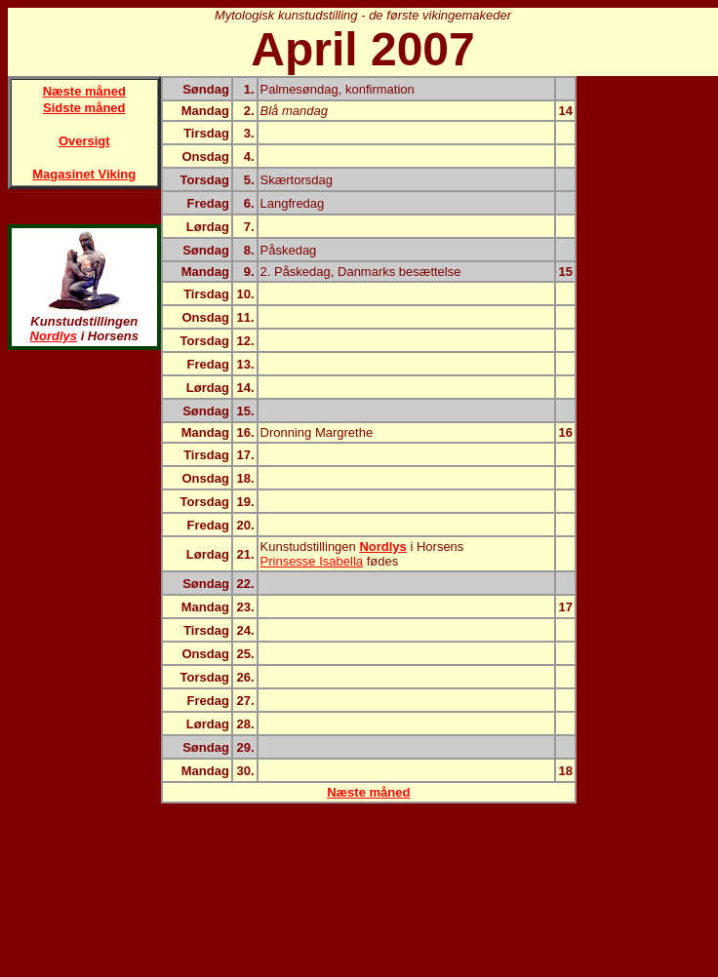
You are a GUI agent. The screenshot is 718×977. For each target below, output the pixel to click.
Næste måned (84, 91)
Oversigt (84, 141)
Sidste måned (84, 107)
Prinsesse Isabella (312, 561)
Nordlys (53, 336)
